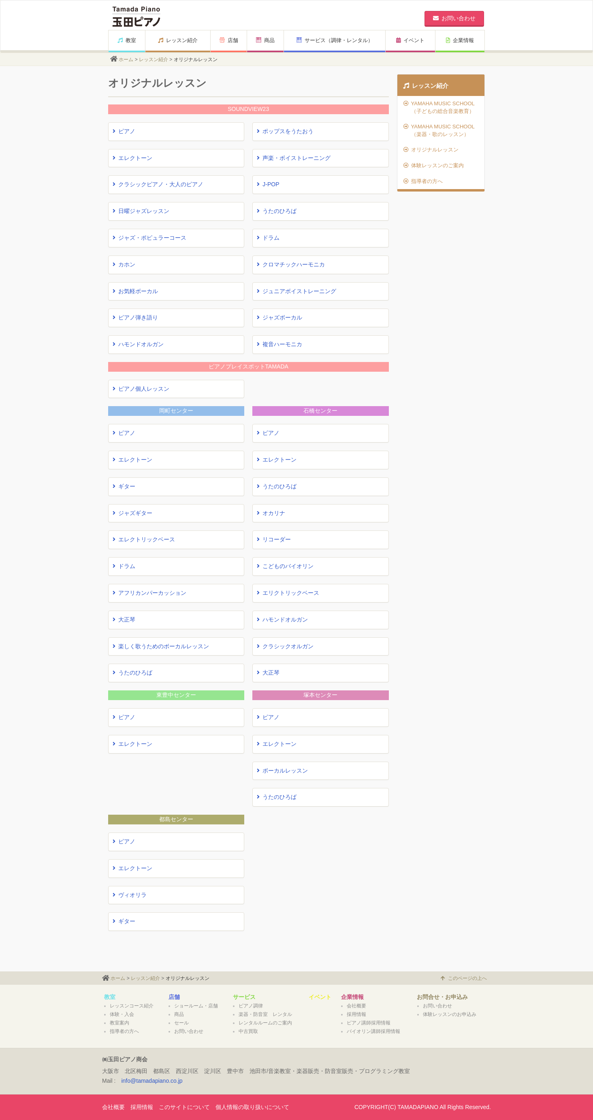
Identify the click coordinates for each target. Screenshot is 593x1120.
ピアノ (124, 131)
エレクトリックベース (144, 539)
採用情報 (356, 1014)
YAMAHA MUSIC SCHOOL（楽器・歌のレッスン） (439, 130)
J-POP (268, 184)
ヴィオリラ (130, 895)
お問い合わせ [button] (454, 18)
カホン (124, 264)
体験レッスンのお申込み (449, 1014)
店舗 (229, 40)
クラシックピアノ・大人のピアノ (158, 184)
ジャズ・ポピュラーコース (149, 237)
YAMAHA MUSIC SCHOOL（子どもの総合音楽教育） (439, 107)
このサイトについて (184, 1107)
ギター (124, 486)
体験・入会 (122, 1014)
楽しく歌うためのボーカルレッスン (161, 646)
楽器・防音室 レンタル (265, 1014)
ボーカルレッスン (282, 770)
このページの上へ (464, 978)
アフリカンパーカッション (149, 593)
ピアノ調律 (251, 1006)
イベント (410, 40)
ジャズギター (132, 513)
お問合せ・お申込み (442, 997)
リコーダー (274, 539)
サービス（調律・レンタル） (334, 40)
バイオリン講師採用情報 (373, 1031)
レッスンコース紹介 (132, 1006)
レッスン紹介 (178, 40)
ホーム (126, 59)
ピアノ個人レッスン (141, 388)
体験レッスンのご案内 (433, 165)
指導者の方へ (423, 181)
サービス (244, 997)
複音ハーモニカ (279, 344)
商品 (265, 40)
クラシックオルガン (285, 646)
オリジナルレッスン (431, 150)
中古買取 (248, 1031)
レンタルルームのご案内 (265, 1023)
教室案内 (119, 1023)
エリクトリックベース (288, 593)
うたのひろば (276, 211)
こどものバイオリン (285, 566)
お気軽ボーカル (135, 291)
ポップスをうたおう (285, 131)
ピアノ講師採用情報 (368, 1023)
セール (181, 1023)
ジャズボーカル (279, 317)
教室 (126, 40)
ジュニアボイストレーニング (296, 291)
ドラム (268, 237)
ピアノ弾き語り (135, 317)
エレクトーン (132, 158)
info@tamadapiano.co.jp (151, 1080)
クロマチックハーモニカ (291, 264)
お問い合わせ (188, 1031)
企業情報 (460, 40)
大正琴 (124, 619)
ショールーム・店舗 (196, 1006)
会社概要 (356, 1006)
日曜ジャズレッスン (141, 211)
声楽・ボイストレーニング (294, 158)
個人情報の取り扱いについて (252, 1107)
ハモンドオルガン (138, 344)
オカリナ (271, 513)
